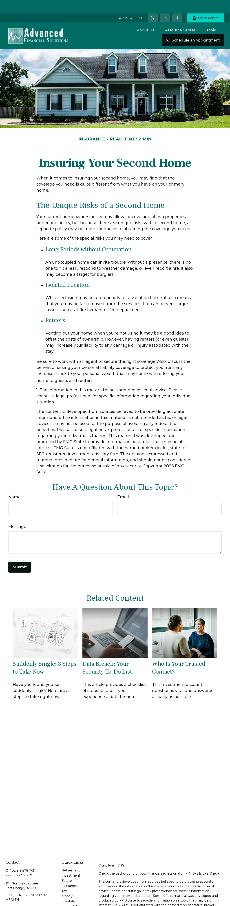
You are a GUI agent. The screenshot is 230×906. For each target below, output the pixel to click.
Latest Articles (73, 893)
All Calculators (72, 903)
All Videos (69, 898)
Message (17, 513)
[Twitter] (153, 4)
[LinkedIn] (165, 4)
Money (67, 883)
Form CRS (116, 852)
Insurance (69, 872)
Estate (67, 867)
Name (14, 483)
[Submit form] (19, 553)
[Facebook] (177, 4)
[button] (145, 16)
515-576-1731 (130, 4)
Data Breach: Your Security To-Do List (107, 654)
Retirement (71, 857)
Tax (64, 877)
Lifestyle (68, 888)
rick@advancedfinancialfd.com (29, 894)
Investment (71, 862)
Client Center (205, 4)
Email (123, 483)
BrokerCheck (209, 860)
